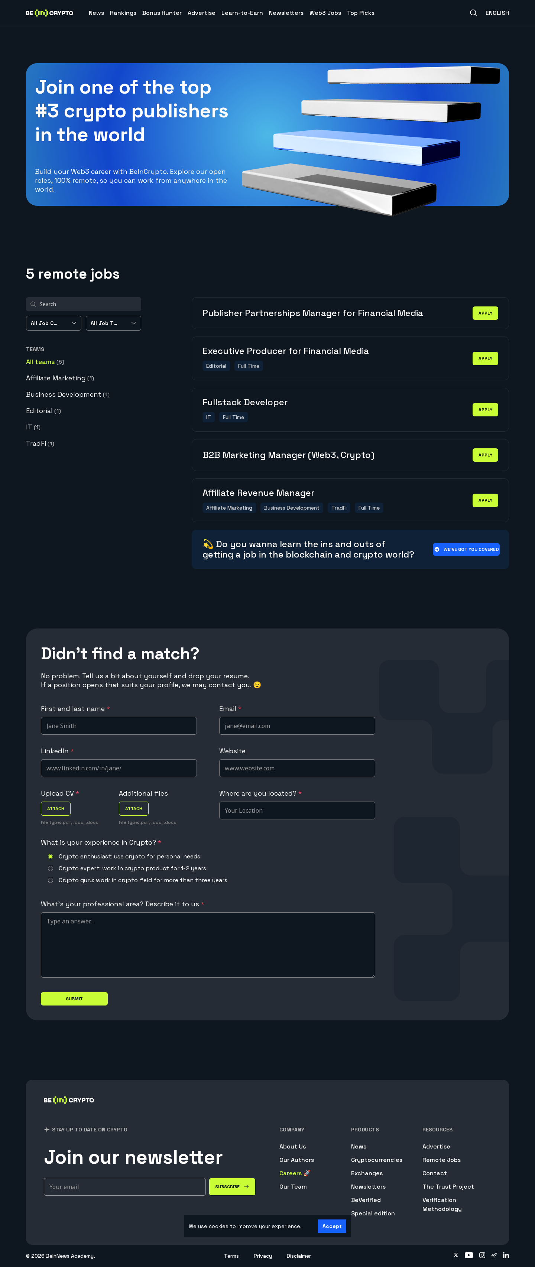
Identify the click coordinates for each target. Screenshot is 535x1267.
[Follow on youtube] (469, 1255)
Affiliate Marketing (60, 378)
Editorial (43, 410)
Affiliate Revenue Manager (258, 492)
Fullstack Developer (245, 402)
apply (485, 313)
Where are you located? (260, 793)
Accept (332, 1226)
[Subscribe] (232, 1187)
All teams (45, 361)
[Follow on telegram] (494, 1255)
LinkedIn (57, 751)
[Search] (473, 13)
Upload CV (60, 793)
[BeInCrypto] (69, 1109)
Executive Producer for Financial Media (285, 351)
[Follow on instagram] (482, 1255)
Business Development (68, 394)
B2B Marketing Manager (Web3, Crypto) (288, 455)
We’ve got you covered (466, 549)
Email (230, 708)
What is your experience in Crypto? (101, 842)
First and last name (75, 708)
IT (33, 427)
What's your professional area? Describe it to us (122, 904)
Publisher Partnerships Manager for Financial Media (312, 313)
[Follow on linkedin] (506, 1255)
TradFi (40, 443)
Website (232, 751)
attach (55, 808)
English (497, 13)
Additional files (143, 793)
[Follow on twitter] (456, 1255)
